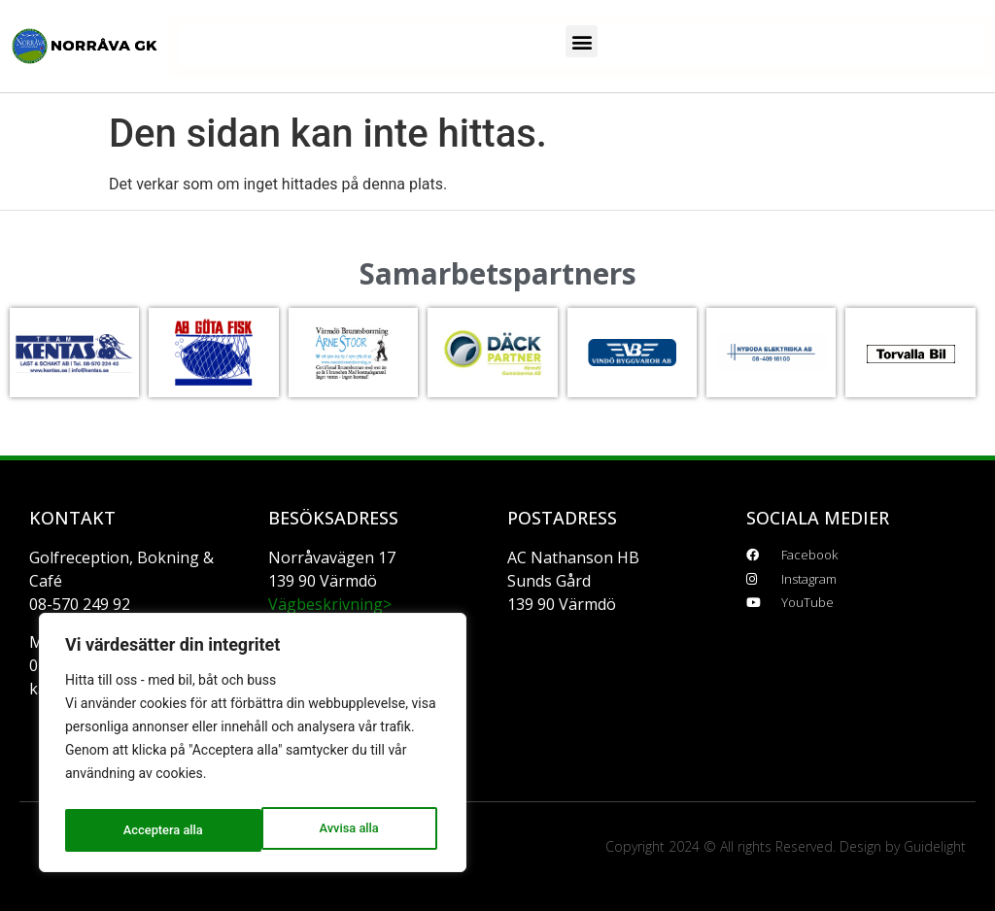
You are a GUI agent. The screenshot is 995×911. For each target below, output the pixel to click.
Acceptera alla (342, 830)
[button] (582, 41)
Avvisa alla (151, 830)
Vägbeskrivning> (330, 604)
